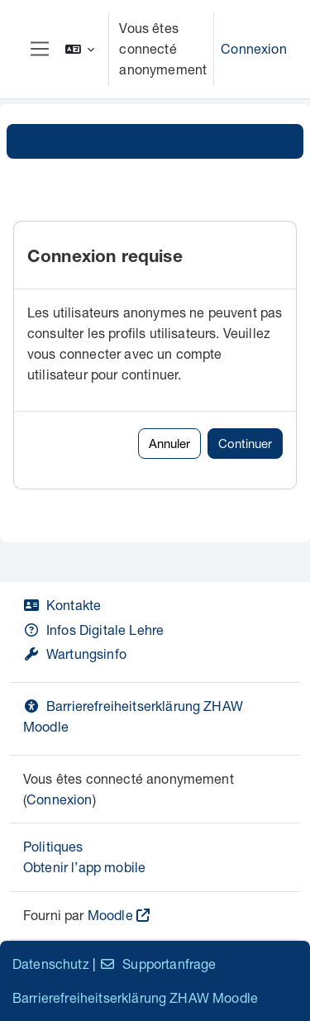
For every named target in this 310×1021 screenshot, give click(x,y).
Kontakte (62, 605)
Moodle (110, 915)
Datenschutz (50, 963)
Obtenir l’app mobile (84, 867)
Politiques (53, 846)
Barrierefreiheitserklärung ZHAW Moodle (135, 997)
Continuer (245, 443)
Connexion (253, 48)
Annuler (169, 443)
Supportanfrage (157, 963)
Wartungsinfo (74, 653)
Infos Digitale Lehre (93, 629)
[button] (80, 49)
